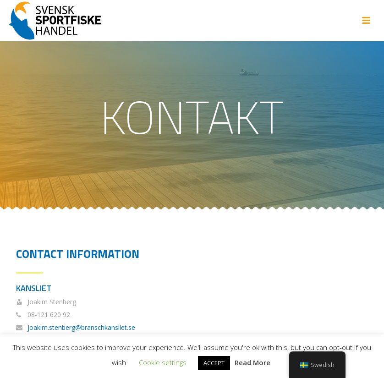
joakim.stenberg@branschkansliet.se (81, 327)
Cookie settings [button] (163, 362)
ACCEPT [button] (214, 363)
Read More (252, 362)
